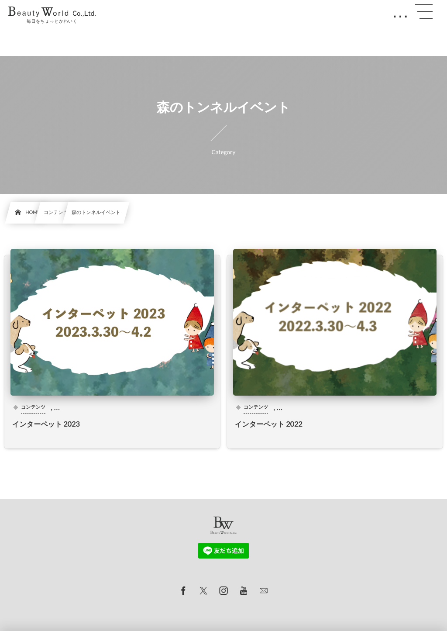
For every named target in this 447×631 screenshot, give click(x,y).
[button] (424, 12)
